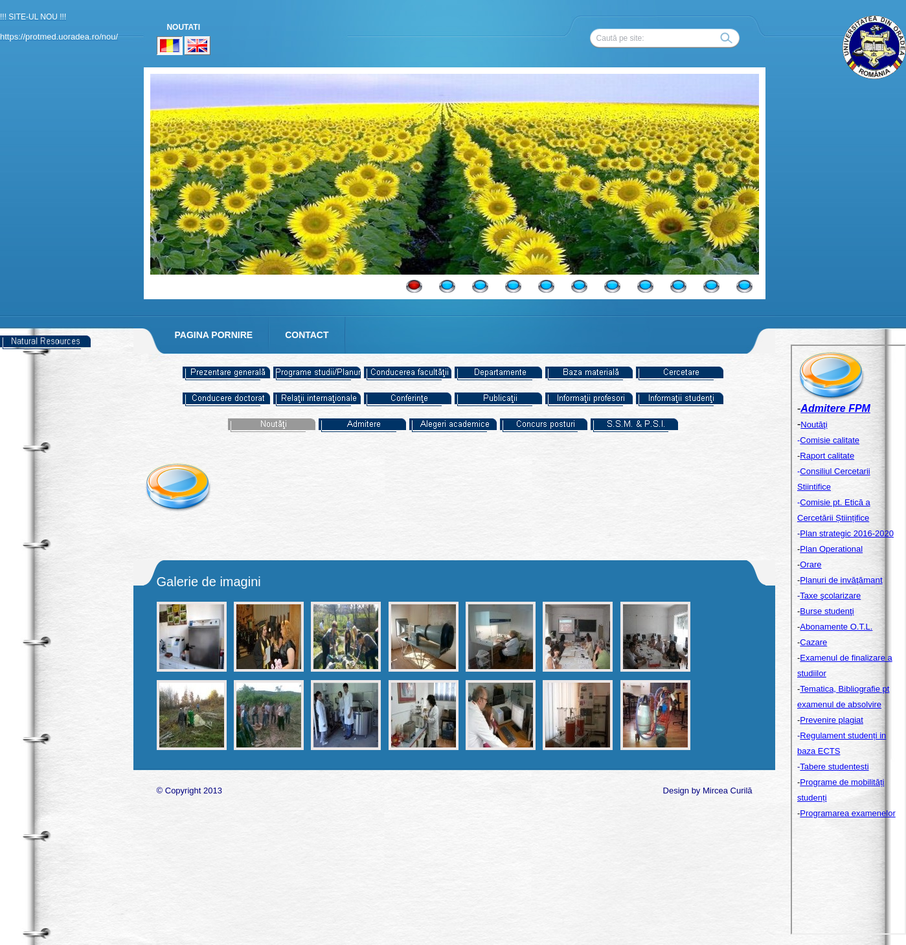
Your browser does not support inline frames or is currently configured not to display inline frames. (848, 640)
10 (711, 286)
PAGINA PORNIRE (214, 335)
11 (744, 286)
